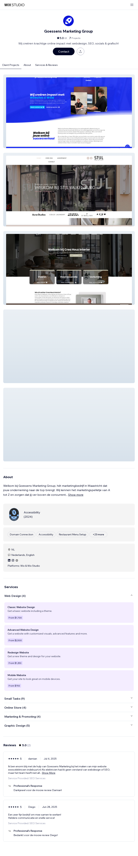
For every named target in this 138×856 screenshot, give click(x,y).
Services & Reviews (46, 65)
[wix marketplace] (14, 5)
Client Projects (10, 65)
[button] (69, 111)
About (27, 65)
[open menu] (132, 5)
